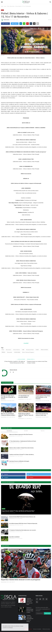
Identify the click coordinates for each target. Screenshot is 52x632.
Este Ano (42, 430)
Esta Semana (9, 430)
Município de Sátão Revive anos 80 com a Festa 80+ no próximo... (8, 397)
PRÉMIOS (3, 352)
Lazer (5, 6)
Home (2, 6)
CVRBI (23, 349)
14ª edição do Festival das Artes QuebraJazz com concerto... (23, 530)
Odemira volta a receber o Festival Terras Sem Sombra (21, 447)
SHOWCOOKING (17, 352)
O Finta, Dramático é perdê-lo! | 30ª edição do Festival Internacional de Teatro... (14, 362)
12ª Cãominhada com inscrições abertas (23, 396)
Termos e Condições (37, 629)
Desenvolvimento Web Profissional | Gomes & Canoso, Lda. (22, 516)
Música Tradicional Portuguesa (28, 352)
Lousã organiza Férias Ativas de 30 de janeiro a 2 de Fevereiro (43, 397)
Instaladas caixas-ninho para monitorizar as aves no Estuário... (30, 618)
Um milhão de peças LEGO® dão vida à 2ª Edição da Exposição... (23, 523)
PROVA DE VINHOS (44, 349)
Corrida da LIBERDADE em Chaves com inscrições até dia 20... (30, 601)
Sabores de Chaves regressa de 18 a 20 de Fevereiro (21, 434)
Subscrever (47, 613)
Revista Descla (5, 20)
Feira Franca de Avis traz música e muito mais (42, 414)
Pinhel (3, 349)
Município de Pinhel (30, 349)
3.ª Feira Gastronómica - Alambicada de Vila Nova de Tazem (22, 441)
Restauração (9, 352)
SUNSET (37, 349)
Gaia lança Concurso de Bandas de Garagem (19, 461)
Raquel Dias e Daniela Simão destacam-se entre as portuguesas (20, 579)
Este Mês (26, 430)
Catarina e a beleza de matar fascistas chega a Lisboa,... (30, 610)
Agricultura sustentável (14, 536)
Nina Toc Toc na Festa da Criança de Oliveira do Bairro (8, 414)
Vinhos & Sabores (16, 349)
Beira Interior (8, 349)
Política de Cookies (46, 629)
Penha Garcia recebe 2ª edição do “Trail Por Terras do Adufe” (25, 415)
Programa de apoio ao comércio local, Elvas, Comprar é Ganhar (37, 362)
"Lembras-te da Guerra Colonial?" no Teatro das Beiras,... (22, 454)
